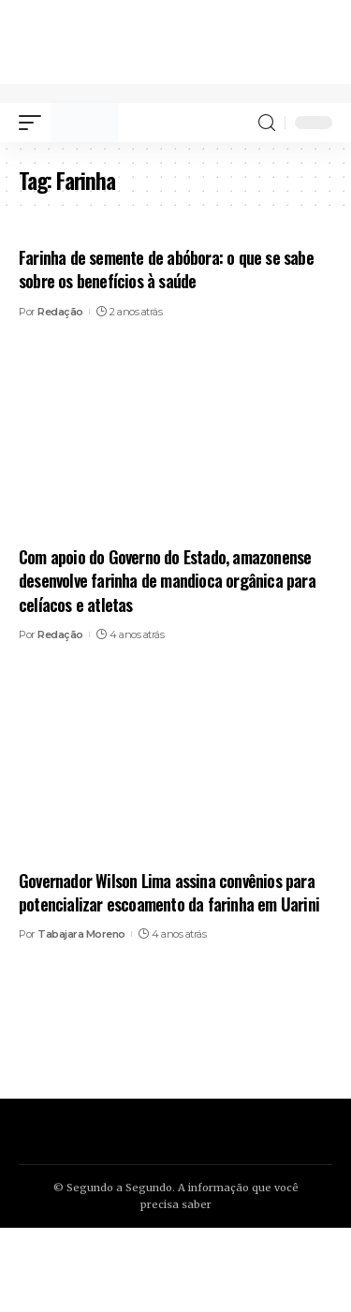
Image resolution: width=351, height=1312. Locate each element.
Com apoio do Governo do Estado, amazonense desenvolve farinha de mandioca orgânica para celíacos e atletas (167, 580)
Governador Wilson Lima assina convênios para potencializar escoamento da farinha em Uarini (169, 892)
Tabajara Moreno (81, 933)
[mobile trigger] (35, 122)
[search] (267, 123)
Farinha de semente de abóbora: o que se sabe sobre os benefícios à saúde (166, 269)
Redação (60, 311)
